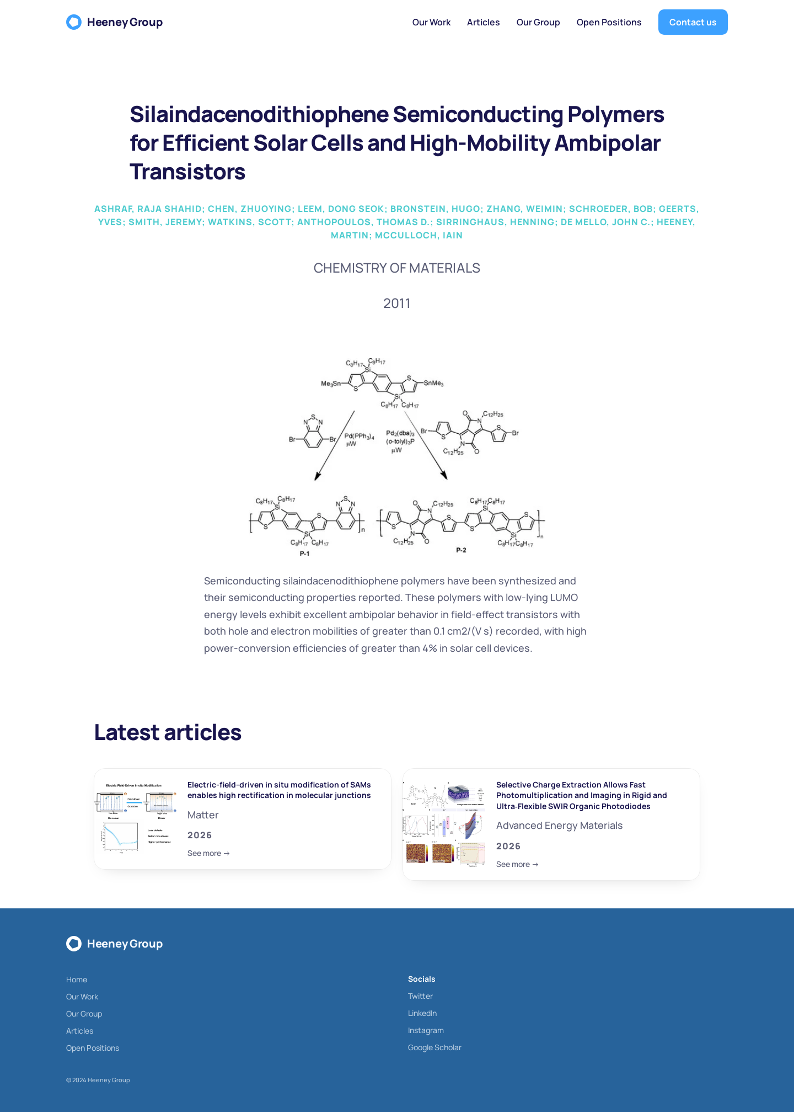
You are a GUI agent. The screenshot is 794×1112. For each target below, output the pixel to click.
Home (76, 979)
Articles (79, 1030)
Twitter (420, 996)
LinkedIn (422, 1013)
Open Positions (92, 1047)
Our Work (82, 996)
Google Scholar (435, 1047)
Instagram (426, 1030)
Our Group (84, 1013)
